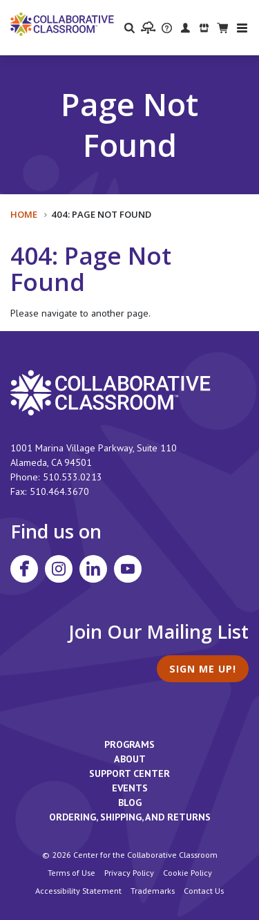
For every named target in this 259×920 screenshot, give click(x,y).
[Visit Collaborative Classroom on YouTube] (128, 569)
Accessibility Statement (78, 890)
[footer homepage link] (110, 392)
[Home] (62, 23)
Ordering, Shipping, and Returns (130, 817)
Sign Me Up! (202, 668)
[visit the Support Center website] (167, 27)
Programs (129, 744)
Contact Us (204, 890)
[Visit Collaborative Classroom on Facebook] (24, 569)
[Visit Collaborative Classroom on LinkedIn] (93, 569)
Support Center (129, 773)
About (130, 759)
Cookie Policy (187, 872)
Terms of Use (71, 872)
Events (130, 788)
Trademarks (153, 890)
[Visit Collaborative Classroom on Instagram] (59, 569)
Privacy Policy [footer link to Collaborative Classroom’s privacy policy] (129, 872)
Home (23, 214)
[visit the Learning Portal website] (148, 27)
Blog (130, 802)
